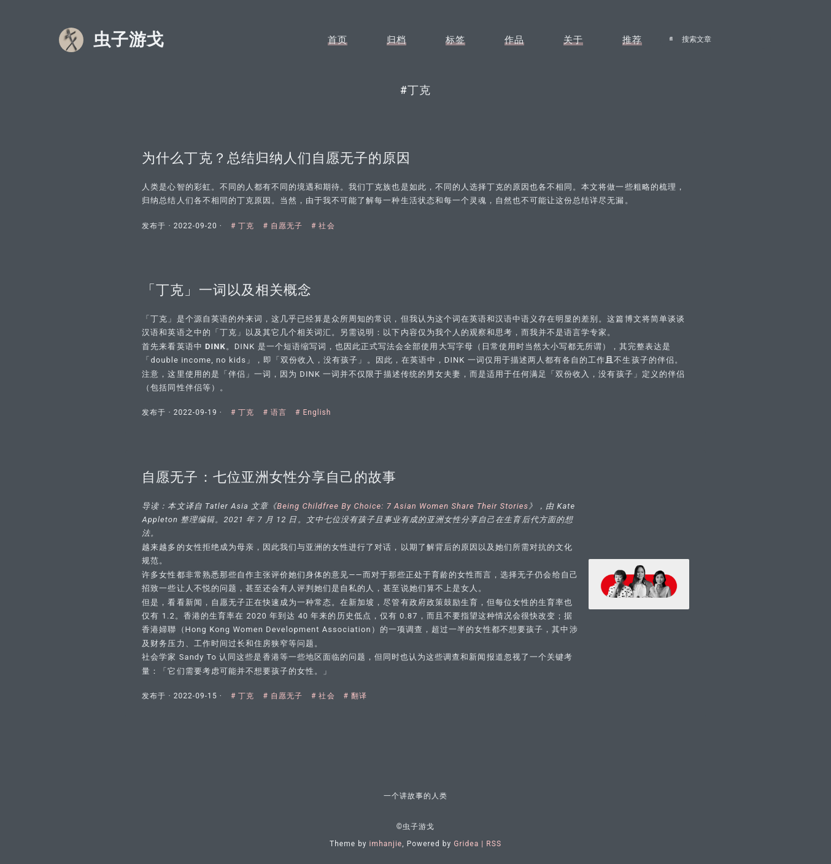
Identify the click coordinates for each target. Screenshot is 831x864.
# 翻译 (357, 700)
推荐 (632, 39)
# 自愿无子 (286, 221)
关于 (573, 39)
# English (316, 412)
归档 (396, 39)
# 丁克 (246, 221)
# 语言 (278, 412)
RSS (493, 843)
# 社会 (326, 221)
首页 (337, 39)
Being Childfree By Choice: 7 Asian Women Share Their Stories (405, 509)
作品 (514, 39)
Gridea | (470, 843)
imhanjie (386, 843)
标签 (455, 39)
